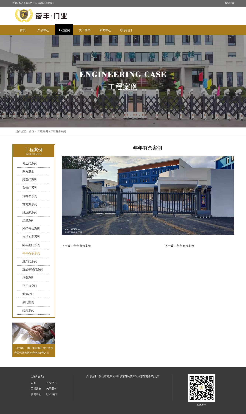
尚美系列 (28, 310)
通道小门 (28, 294)
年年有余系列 (58, 131)
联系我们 (229, 3)
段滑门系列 (29, 179)
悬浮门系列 (29, 261)
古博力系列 (29, 204)
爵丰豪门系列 (31, 245)
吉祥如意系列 (31, 236)
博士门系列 (29, 163)
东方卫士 (28, 171)
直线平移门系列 (32, 269)
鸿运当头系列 (31, 228)
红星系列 (28, 220)
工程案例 (64, 30)
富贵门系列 (29, 187)
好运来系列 (29, 212)
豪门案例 (28, 302)
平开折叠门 (29, 285)
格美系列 (28, 277)
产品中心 (43, 30)
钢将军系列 (29, 196)
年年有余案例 (82, 245)
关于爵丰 (85, 30)
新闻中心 (105, 30)
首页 (23, 30)
